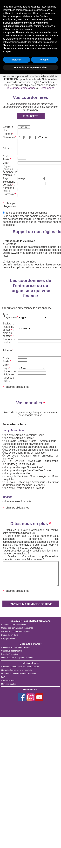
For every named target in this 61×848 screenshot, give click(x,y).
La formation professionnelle (13, 624)
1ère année (13, 88)
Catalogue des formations (12, 651)
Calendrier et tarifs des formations (16, 647)
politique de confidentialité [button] (16, 13)
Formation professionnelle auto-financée (28, 308)
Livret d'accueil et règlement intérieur (17, 658)
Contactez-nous (8, 680)
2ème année (28, 88)
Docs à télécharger (30, 643)
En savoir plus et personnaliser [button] (30, 67)
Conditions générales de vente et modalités (20, 667)
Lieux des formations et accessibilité (17, 670)
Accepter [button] (44, 59)
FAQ (3, 677)
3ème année (47, 88)
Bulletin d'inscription (10, 654)
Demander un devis (9, 635)
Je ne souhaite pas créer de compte (26, 212)
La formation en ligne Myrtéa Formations (18, 674)
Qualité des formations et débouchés (17, 628)
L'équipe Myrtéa (8, 638)
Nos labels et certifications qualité (15, 631)
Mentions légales (8, 684)
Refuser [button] (16, 59)
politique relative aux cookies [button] (17, 29)
